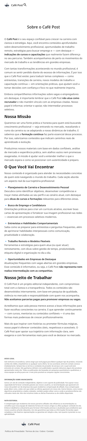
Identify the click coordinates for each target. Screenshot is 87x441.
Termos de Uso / (33, 431)
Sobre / (43, 431)
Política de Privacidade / (15, 431)
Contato (50, 431)
